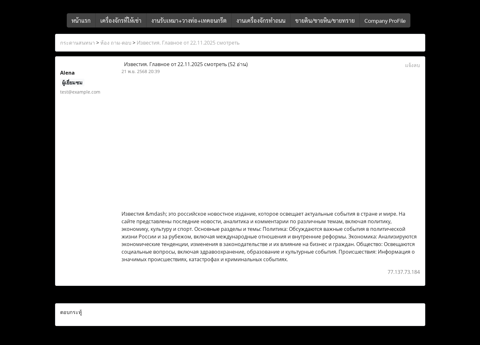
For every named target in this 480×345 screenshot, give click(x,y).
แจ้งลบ (412, 65)
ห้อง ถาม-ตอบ (115, 42)
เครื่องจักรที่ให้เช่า (120, 20)
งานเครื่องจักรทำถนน (260, 20)
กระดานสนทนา (77, 42)
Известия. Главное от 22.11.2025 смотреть (188, 42)
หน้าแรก (81, 20)
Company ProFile (385, 20)
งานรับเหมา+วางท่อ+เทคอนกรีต (189, 20)
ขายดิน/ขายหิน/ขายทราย (325, 20)
